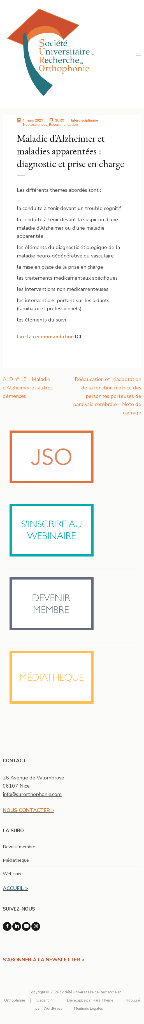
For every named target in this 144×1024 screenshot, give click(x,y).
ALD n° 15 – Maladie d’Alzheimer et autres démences (28, 387)
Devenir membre (19, 847)
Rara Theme (103, 1000)
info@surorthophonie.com (32, 794)
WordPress (52, 1008)
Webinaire (13, 874)
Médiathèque (16, 860)
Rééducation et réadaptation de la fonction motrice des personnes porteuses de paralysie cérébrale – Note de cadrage (107, 396)
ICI (78, 336)
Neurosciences (35, 124)
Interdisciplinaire (84, 120)
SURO (59, 120)
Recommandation (63, 124)
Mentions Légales (88, 1008)
